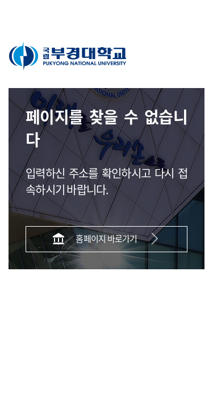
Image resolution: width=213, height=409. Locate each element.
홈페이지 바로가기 (106, 238)
